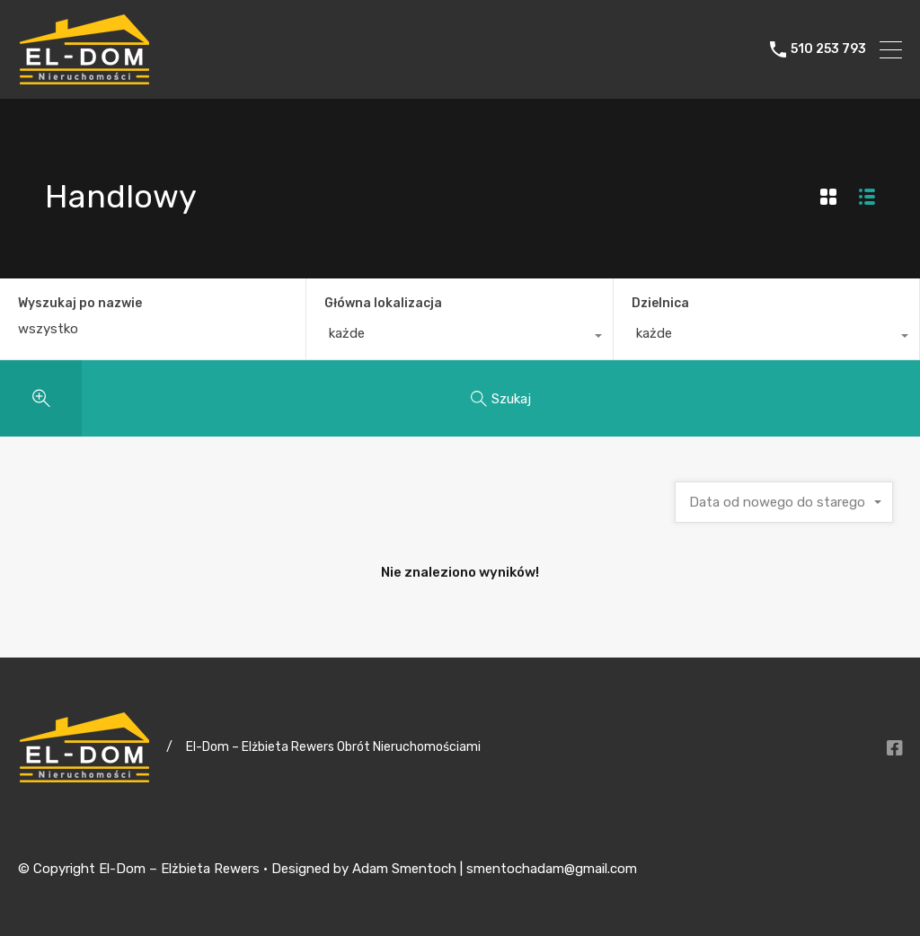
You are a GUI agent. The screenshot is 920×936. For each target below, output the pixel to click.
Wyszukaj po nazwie (80, 303)
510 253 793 (828, 49)
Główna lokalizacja (383, 303)
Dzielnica (660, 303)
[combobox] (459, 337)
